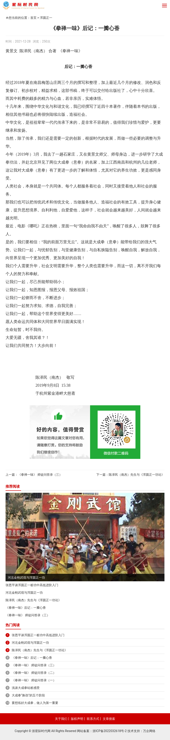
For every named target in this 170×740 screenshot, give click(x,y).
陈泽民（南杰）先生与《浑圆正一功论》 (136, 474)
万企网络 (149, 731)
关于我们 (61, 719)
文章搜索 (109, 719)
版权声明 (77, 719)
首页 (33, 17)
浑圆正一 (46, 17)
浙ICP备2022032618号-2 (110, 731)
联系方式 (93, 719)
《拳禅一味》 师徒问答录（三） (40, 474)
